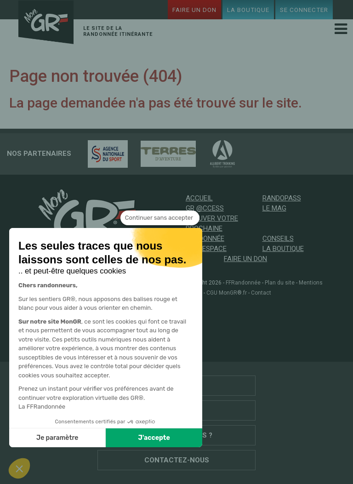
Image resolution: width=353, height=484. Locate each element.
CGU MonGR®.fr (226, 293)
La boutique (248, 9)
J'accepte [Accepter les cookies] (68, 438)
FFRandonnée (243, 282)
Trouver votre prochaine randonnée (212, 228)
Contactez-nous (176, 460)
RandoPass (281, 198)
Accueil (199, 198)
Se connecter (304, 9)
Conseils (278, 238)
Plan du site (280, 282)
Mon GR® (46, 23)
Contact (261, 293)
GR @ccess (205, 208)
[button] (19, 468)
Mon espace (206, 249)
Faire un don (194, 9)
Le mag (274, 208)
